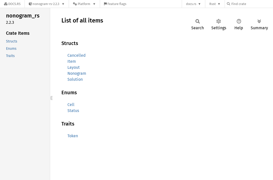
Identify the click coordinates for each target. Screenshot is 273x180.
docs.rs (191, 4)
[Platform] (84, 4)
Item (71, 61)
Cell (70, 104)
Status (73, 110)
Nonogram (76, 73)
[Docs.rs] (12, 4)
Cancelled (76, 55)
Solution (75, 79)
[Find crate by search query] (252, 4)
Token (72, 136)
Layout (73, 67)
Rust (212, 4)
